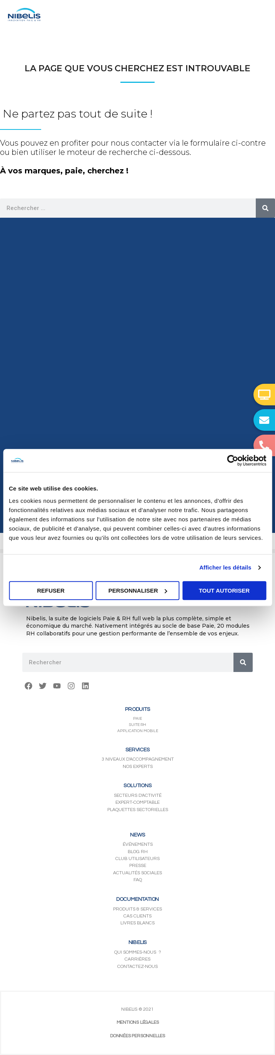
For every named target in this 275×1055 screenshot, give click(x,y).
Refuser (51, 590)
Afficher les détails (225, 567)
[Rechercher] (265, 208)
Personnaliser (137, 590)
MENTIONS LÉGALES (138, 1022)
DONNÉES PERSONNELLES (137, 1035)
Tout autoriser (224, 590)
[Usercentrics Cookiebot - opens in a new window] (232, 460)
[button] (264, 394)
